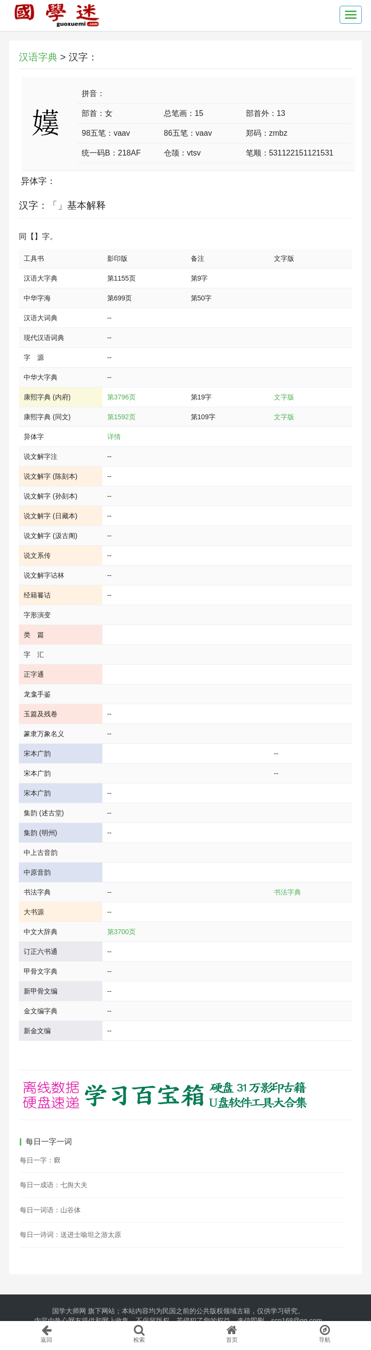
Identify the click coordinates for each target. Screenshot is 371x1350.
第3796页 (121, 397)
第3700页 (121, 932)
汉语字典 (38, 57)
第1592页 (121, 417)
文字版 (284, 397)
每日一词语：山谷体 (50, 1210)
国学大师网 (69, 1311)
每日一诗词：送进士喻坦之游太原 (70, 1234)
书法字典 (287, 892)
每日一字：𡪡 (40, 1160)
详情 (114, 437)
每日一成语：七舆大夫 (53, 1185)
